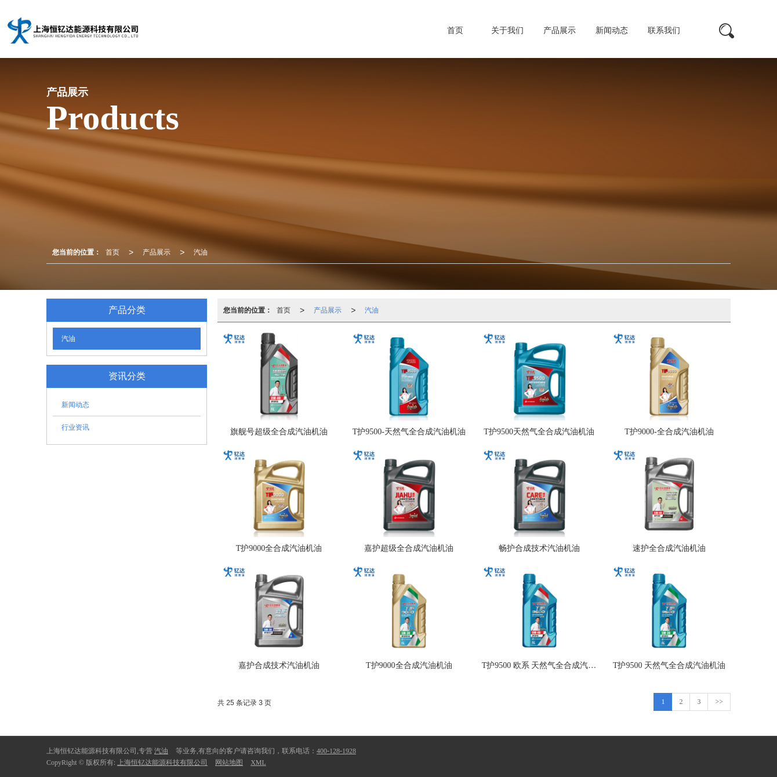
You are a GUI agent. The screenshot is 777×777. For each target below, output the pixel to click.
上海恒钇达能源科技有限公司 (162, 762)
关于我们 (507, 30)
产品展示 (559, 30)
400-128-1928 (336, 751)
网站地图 (229, 762)
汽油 (201, 252)
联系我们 (664, 30)
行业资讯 (75, 427)
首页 (455, 30)
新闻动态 (612, 30)
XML (258, 762)
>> (719, 702)
